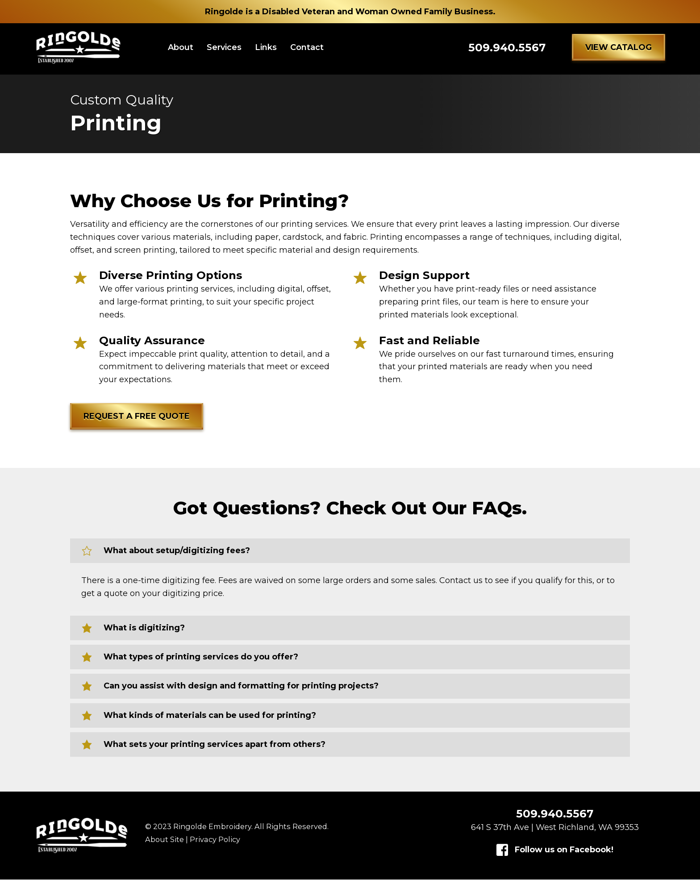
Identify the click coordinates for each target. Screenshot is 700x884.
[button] (618, 49)
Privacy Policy (215, 844)
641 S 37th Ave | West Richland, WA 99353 (555, 832)
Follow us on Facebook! (564, 854)
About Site (164, 844)
